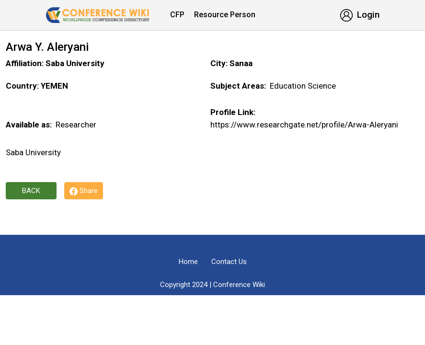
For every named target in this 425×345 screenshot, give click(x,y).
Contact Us (229, 261)
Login (359, 14)
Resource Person (224, 14)
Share (83, 191)
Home (188, 261)
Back (31, 190)
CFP (177, 14)
